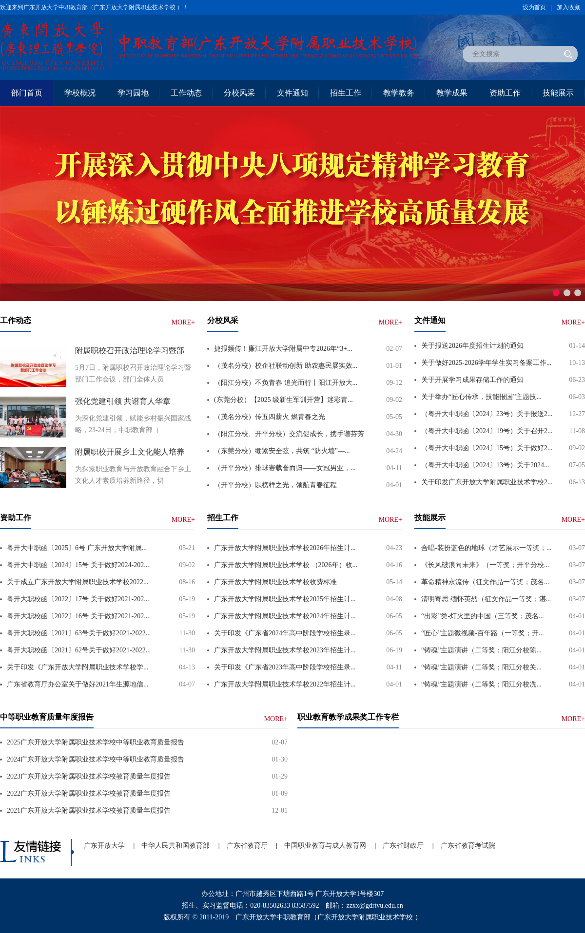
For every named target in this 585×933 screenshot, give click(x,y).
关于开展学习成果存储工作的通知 (472, 379)
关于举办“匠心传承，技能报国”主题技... (481, 396)
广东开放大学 (104, 845)
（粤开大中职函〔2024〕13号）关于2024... (485, 465)
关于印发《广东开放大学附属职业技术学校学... (78, 667)
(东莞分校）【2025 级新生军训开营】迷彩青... (283, 399)
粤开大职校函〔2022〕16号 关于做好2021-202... (78, 616)
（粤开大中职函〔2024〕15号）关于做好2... (487, 448)
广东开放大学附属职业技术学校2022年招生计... (285, 684)
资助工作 (505, 93)
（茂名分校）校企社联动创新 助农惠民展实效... (285, 365)
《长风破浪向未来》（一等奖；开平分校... (485, 565)
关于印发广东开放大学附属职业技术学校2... (487, 482)
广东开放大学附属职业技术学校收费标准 (275, 582)
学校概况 (80, 93)
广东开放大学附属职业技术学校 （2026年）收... (285, 565)
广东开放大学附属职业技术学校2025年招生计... (285, 599)
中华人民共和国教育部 (175, 845)
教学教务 (398, 93)
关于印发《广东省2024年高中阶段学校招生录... (285, 633)
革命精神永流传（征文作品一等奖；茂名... (485, 582)
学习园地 (133, 93)
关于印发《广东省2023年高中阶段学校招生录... (285, 667)
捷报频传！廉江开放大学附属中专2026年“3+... (283, 348)
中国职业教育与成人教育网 (325, 845)
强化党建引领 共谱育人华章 (123, 401)
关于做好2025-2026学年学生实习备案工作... (486, 362)
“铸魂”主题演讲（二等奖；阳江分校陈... (481, 650)
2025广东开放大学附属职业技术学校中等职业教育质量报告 (95, 742)
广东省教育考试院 (468, 845)
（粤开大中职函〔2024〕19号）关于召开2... (487, 431)
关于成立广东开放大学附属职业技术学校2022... (78, 582)
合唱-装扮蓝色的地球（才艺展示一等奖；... (486, 548)
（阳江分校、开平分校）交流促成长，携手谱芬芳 (289, 434)
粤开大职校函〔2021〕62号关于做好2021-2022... (79, 650)
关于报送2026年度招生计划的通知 (472, 345)
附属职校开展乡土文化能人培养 (129, 452)
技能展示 (558, 93)
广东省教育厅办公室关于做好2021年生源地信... (78, 684)
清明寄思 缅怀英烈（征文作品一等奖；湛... (486, 599)
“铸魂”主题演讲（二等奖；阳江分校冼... (481, 684)
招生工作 (345, 93)
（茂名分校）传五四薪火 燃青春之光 (269, 416)
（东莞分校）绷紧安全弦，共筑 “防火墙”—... (282, 451)
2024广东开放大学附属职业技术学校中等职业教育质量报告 (95, 759)
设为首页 (534, 7)
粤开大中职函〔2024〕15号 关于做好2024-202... (78, 565)
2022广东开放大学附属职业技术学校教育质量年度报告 (89, 793)
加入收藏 (568, 7)
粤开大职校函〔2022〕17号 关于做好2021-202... (78, 599)
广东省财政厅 (403, 845)
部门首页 (26, 93)
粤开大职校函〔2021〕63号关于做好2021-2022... (79, 633)
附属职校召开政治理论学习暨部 (129, 350)
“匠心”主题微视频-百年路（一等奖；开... (482, 633)
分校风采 (239, 93)
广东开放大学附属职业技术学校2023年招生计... (285, 650)
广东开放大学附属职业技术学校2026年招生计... (285, 548)
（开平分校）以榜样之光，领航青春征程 (275, 485)
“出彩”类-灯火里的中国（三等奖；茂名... (482, 616)
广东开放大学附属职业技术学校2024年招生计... (285, 616)
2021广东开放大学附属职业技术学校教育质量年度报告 (89, 810)
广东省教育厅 (247, 845)
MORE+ (183, 322)
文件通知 (292, 93)
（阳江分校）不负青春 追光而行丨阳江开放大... (285, 382)
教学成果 (452, 93)
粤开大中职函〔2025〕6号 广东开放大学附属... (77, 548)
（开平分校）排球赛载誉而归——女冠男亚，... (285, 468)
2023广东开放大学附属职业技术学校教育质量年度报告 (89, 776)
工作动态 (186, 93)
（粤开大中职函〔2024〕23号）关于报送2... (487, 414)
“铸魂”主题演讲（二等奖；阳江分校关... (481, 667)
